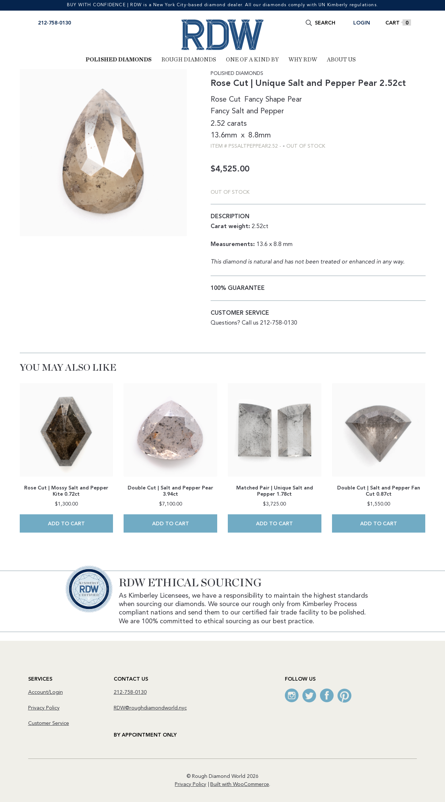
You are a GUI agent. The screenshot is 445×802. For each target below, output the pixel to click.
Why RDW (303, 60)
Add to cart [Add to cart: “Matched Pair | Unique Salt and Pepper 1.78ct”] (274, 523)
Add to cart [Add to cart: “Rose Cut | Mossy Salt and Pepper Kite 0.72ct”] (66, 523)
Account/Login (45, 692)
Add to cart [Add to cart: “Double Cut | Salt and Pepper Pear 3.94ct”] (170, 523)
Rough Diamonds (188, 60)
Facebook (327, 695)
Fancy (220, 111)
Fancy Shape (264, 99)
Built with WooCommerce (239, 784)
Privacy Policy (44, 708)
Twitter (309, 695)
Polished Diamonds (118, 60)
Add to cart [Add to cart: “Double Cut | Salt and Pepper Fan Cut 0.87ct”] (378, 523)
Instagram (292, 695)
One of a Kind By (252, 60)
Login (361, 23)
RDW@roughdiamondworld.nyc (150, 708)
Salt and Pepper (258, 111)
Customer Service (48, 723)
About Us (341, 60)
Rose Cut (226, 99)
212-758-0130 (54, 23)
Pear (294, 99)
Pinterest (344, 695)
